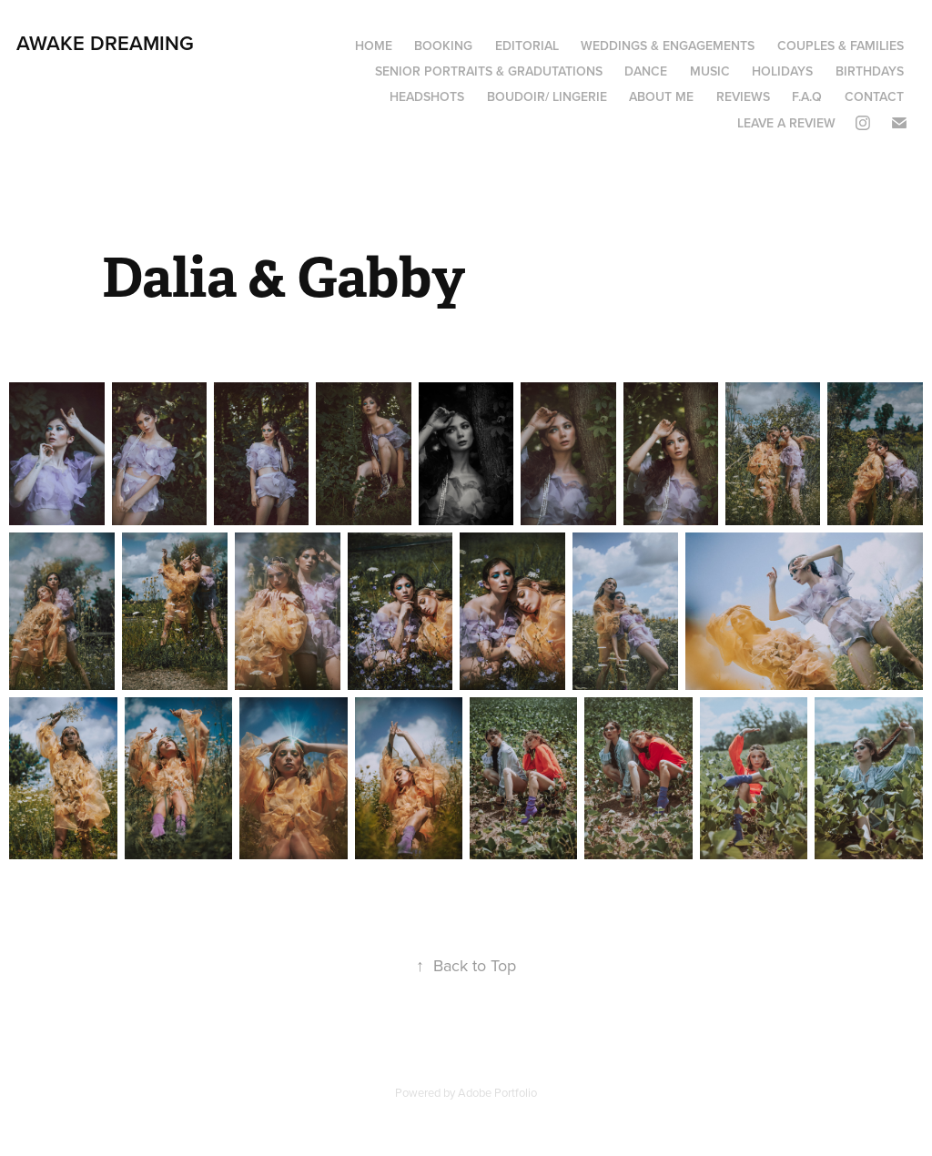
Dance (645, 71)
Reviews (743, 96)
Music (710, 71)
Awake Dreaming (105, 42)
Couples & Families (840, 45)
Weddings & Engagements (668, 45)
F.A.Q (807, 96)
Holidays (782, 71)
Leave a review (786, 123)
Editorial (527, 45)
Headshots (427, 96)
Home (373, 45)
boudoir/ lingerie (547, 96)
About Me (661, 96)
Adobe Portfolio (497, 1092)
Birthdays (870, 71)
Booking (443, 45)
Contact (874, 96)
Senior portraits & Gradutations (489, 71)
